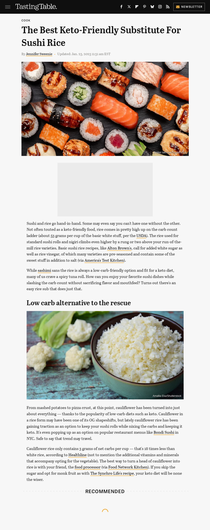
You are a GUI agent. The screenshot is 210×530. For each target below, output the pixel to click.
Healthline (77, 455)
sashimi (44, 270)
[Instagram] (160, 7)
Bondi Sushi (164, 432)
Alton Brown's (119, 248)
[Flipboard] (137, 7)
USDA (141, 235)
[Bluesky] (152, 7)
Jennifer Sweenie (39, 53)
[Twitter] (129, 7)
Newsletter (189, 7)
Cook (26, 20)
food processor (88, 467)
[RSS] (168, 7)
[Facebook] (121, 7)
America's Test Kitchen (104, 260)
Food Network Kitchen (128, 467)
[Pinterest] (144, 7)
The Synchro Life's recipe (112, 473)
